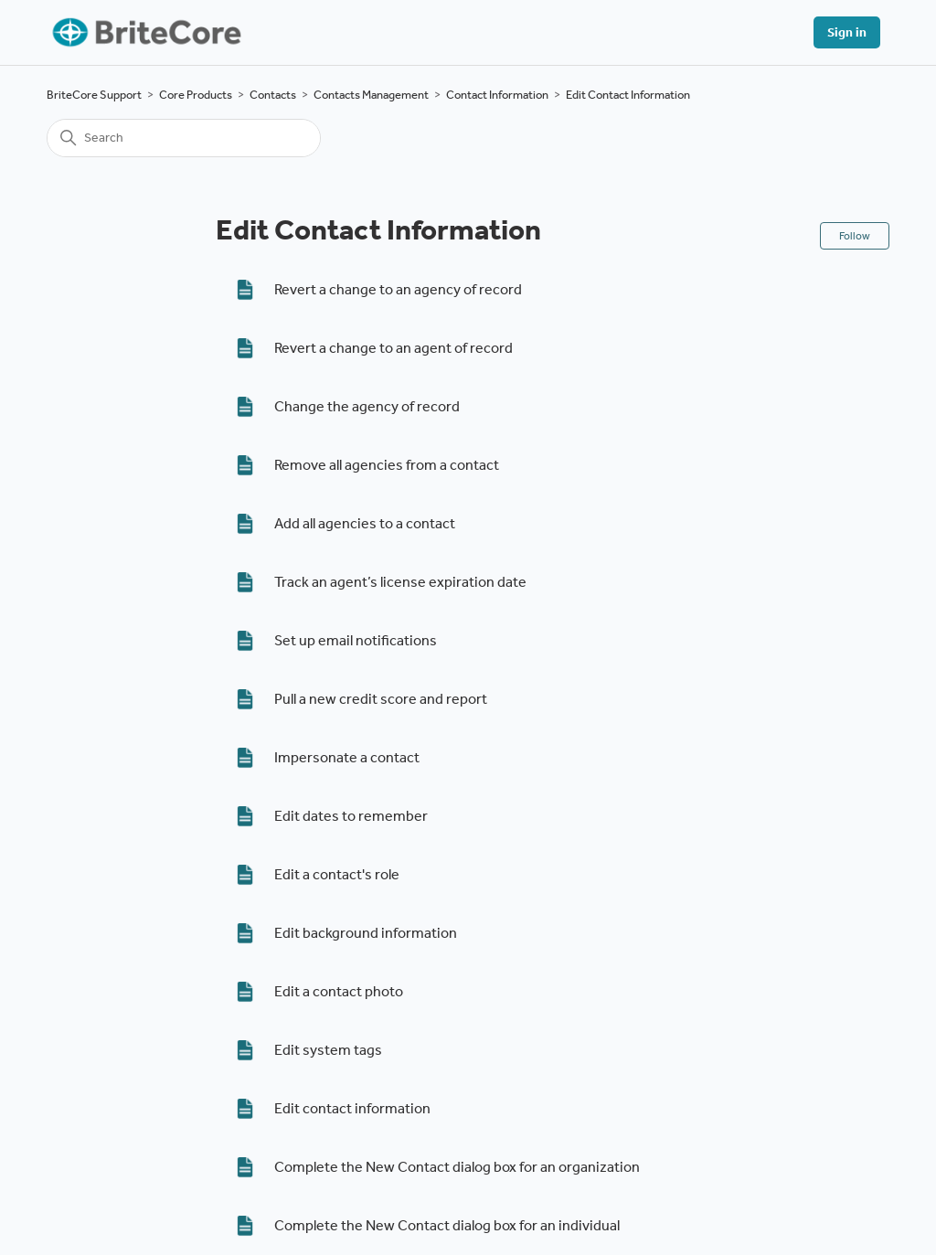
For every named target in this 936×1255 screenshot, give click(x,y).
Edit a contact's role (336, 874)
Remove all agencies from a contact (386, 464)
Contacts (273, 94)
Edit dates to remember (351, 815)
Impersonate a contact (347, 757)
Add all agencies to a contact (364, 523)
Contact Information (497, 94)
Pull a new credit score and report (380, 698)
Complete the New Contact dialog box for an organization (457, 1166)
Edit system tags (328, 1049)
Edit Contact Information (628, 94)
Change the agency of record (367, 406)
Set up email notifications (355, 640)
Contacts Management (371, 94)
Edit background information (365, 932)
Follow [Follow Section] (854, 235)
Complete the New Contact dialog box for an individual (447, 1225)
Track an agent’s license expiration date (400, 581)
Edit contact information (352, 1108)
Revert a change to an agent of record (393, 347)
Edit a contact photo (338, 991)
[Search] (184, 138)
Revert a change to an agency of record (398, 289)
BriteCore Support (94, 94)
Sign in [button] (847, 32)
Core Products (195, 94)
